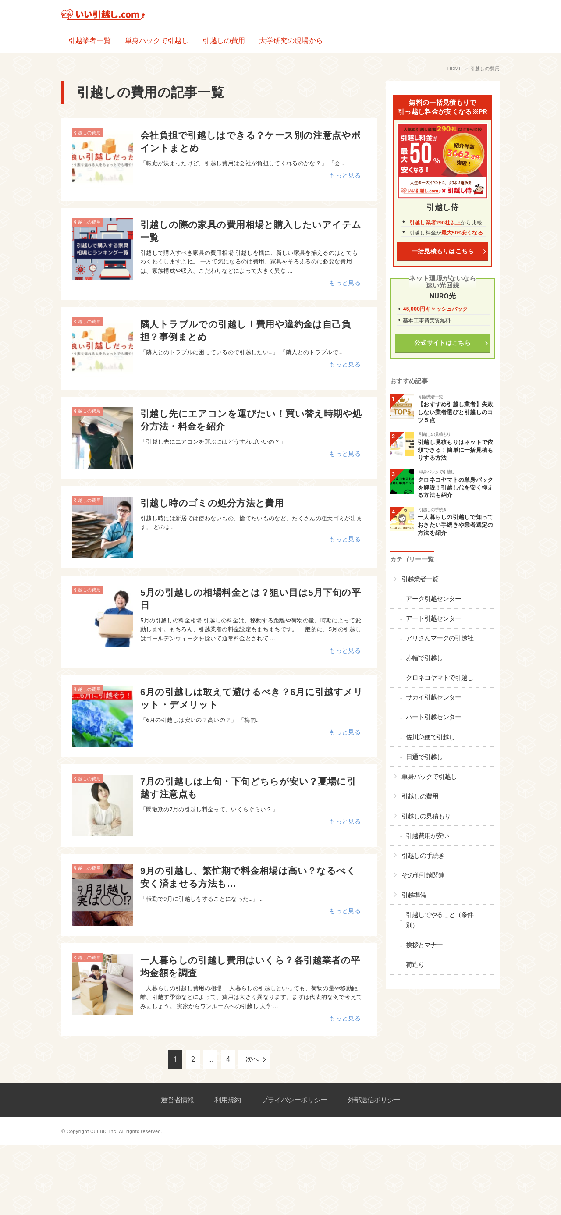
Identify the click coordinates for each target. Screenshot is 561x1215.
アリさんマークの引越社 (439, 638)
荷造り (415, 965)
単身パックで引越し (156, 40)
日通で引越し (424, 757)
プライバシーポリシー (294, 1100)
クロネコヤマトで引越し (439, 678)
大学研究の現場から (291, 40)
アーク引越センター (433, 599)
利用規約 (227, 1100)
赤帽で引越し (424, 658)
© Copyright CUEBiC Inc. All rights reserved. (111, 1131)
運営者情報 (177, 1100)
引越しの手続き (433, 509)
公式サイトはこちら (443, 343)
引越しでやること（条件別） (439, 920)
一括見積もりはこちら (442, 251)
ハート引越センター (433, 717)
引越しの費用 (223, 40)
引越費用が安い (427, 836)
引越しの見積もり (435, 434)
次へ (252, 1059)
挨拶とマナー (424, 945)
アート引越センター (433, 618)
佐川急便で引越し (430, 737)
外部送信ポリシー (374, 1100)
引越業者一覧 (89, 40)
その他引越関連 (422, 875)
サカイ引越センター (433, 697)
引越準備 (413, 895)
